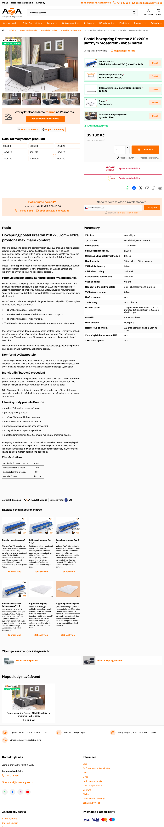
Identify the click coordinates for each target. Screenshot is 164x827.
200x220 (7, 158)
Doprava (87, 790)
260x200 (34, 146)
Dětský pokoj (105, 23)
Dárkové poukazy (10, 823)
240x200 (60, 158)
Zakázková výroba (91, 803)
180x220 (60, 152)
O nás (5, 3)
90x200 (7, 146)
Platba (86, 794)
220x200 (34, 158)
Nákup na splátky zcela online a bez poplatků (137, 732)
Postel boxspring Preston (72, 30)
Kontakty (40, 3)
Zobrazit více (14, 571)
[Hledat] (134, 12)
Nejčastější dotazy (124, 50)
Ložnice (50, 23)
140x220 (7, 152)
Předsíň (123, 23)
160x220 (34, 152)
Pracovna (138, 23)
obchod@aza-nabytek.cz (149, 3)
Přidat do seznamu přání (149, 158)
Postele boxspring (49, 30)
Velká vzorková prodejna (74, 732)
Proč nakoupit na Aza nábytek (95, 3)
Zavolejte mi (152, 207)
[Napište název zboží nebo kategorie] (82, 12)
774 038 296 (123, 3)
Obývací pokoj (69, 23)
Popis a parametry (54, 129)
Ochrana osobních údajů (94, 798)
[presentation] (77, 99)
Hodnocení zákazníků (22, 3)
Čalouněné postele (31, 23)
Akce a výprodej (10, 23)
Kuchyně (87, 23)
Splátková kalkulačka (129, 168)
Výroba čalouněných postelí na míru (25, 740)
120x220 (60, 146)
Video (85, 772)
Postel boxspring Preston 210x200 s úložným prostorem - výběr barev (28, 714)
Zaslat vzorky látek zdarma (45, 118)
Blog (85, 764)
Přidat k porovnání (127, 158)
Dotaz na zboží (28, 129)
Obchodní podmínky (92, 785)
